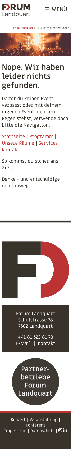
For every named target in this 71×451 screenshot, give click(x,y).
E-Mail (23, 343)
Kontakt (10, 150)
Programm (41, 137)
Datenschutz (42, 431)
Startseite (13, 137)
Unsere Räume (18, 143)
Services (48, 143)
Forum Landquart (22, 28)
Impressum (15, 431)
